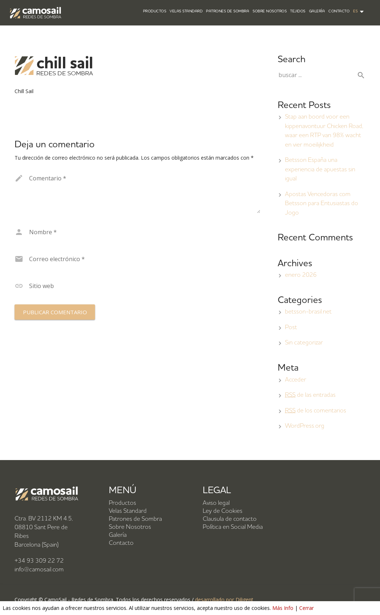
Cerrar (306, 607)
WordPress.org (304, 426)
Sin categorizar (304, 343)
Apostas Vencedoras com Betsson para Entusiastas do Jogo (321, 203)
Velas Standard (128, 511)
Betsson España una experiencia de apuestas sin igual (320, 169)
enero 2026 (301, 275)
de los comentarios (315, 411)
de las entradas (310, 395)
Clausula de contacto (230, 519)
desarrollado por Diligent (224, 599)
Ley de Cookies (222, 511)
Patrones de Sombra (135, 519)
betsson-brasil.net (308, 312)
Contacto (121, 543)
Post (291, 327)
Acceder (295, 380)
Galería (118, 535)
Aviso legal (216, 503)
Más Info (282, 607)
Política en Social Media (233, 527)
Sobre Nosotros (130, 527)
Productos (122, 503)
